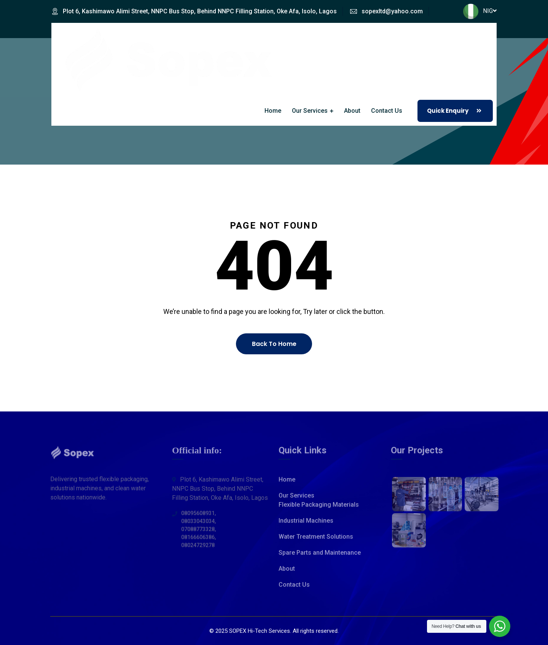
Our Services (310, 110)
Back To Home (274, 343)
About (352, 110)
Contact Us (386, 110)
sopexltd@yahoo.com (392, 11)
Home (272, 110)
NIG (480, 10)
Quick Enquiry (456, 110)
